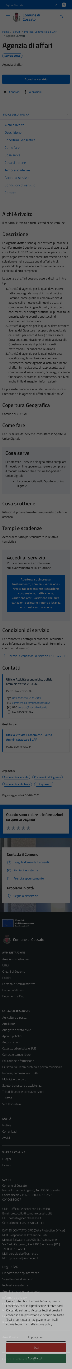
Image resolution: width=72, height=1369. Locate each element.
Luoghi (6, 1159)
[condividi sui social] (11, 92)
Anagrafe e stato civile (16, 1029)
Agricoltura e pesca (14, 1017)
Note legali (9, 1310)
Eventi (6, 1165)
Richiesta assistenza (15, 1285)
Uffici (5, 965)
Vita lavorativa (11, 1104)
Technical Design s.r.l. (28, 1359)
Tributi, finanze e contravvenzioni (23, 1091)
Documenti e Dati (13, 996)
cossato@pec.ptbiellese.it (25, 1218)
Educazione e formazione (18, 1060)
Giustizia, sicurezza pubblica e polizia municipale (32, 1067)
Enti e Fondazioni (13, 990)
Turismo (7, 1097)
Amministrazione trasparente (21, 1291)
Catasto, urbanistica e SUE (19, 1048)
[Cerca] (61, 17)
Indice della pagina (36, 114)
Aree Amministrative (15, 959)
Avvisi (6, 1137)
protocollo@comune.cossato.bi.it (31, 1213)
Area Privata (10, 1337)
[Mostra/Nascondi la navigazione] (7, 16)
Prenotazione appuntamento (20, 1272)
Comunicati (9, 1131)
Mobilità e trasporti (14, 1079)
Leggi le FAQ (10, 1266)
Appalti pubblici (12, 1036)
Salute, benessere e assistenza (21, 1085)
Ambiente (8, 1023)
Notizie (6, 1125)
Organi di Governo (13, 971)
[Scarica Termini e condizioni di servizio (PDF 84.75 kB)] (35, 656)
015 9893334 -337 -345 (23, 698)
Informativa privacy (14, 1297)
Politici (6, 977)
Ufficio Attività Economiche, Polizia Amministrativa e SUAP (29, 737)
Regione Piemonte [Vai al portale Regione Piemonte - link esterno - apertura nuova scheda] (14, 5)
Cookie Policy (10, 1303)
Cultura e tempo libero (16, 1054)
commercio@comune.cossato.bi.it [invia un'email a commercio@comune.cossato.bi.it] (28, 703)
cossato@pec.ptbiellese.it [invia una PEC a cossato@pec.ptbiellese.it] (32, 707)
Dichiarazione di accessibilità (20, 1316)
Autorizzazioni (11, 1042)
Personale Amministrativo (18, 983)
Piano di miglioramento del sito (21, 1322)
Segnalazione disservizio (17, 1279)
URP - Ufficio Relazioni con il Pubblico (26, 1208)
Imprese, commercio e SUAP (20, 1073)
